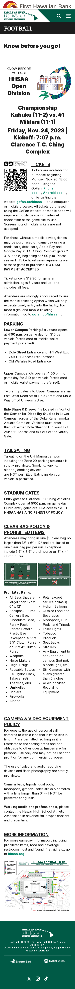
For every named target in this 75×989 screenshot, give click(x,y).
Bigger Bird (60, 947)
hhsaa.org (16, 854)
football (18, 28)
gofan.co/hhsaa (29, 202)
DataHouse (43, 950)
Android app (52, 193)
